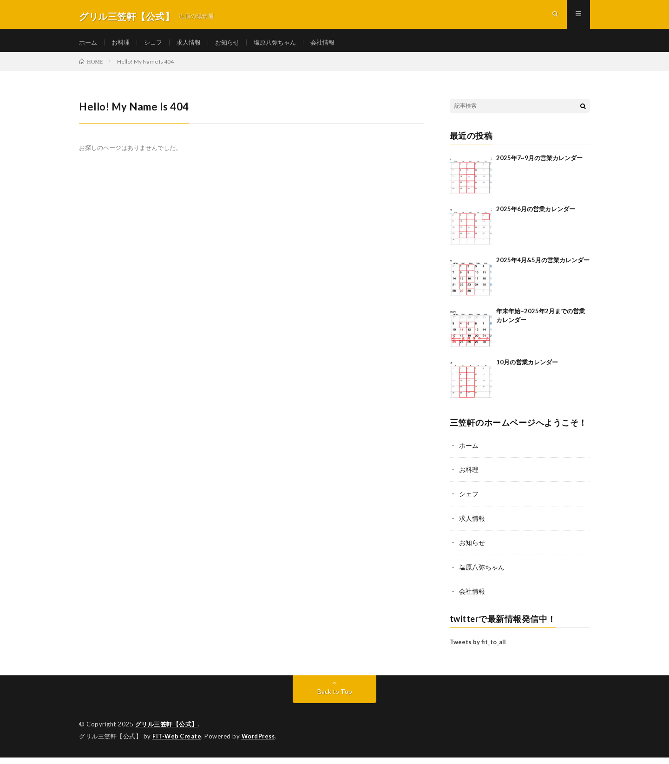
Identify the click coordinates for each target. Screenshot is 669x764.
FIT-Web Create (177, 743)
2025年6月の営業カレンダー (535, 217)
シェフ (156, 46)
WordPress (261, 743)
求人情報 (194, 46)
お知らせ (234, 46)
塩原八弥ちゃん (284, 46)
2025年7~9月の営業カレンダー (539, 166)
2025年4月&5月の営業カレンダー (543, 268)
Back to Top (334, 699)
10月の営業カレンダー (527, 370)
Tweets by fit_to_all (478, 649)
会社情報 (334, 46)
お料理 (122, 46)
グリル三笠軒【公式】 (166, 731)
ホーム (88, 46)
